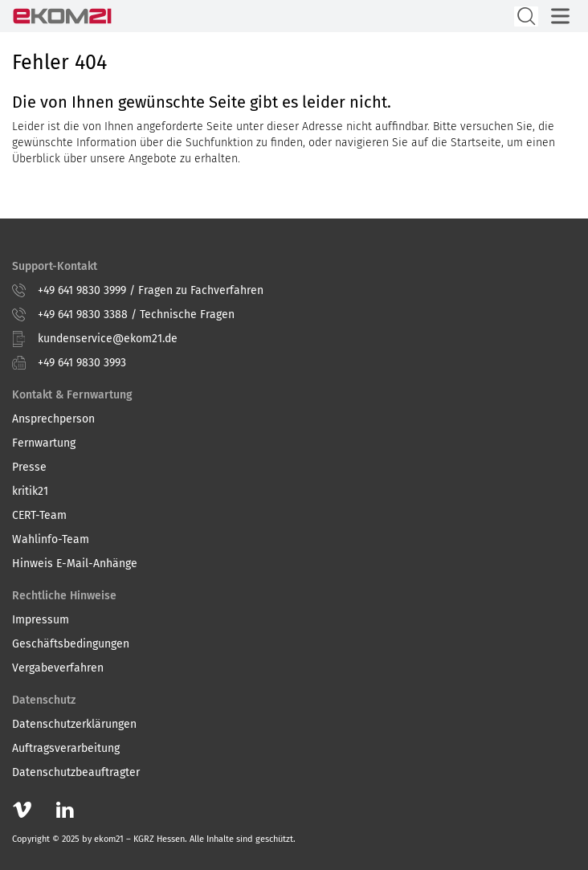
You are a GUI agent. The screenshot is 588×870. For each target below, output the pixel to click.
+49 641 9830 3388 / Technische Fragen (136, 314)
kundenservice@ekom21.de (108, 338)
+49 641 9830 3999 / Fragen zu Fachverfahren (150, 290)
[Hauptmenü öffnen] (560, 16)
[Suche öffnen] (526, 16)
